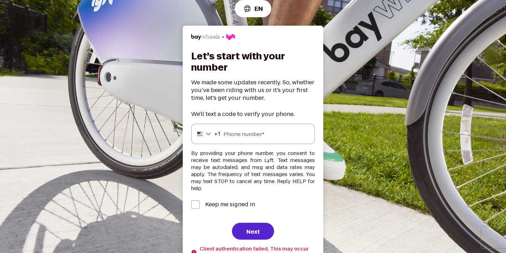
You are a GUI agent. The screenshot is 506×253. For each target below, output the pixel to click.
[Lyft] (213, 38)
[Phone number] (253, 134)
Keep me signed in (230, 204)
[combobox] (253, 8)
